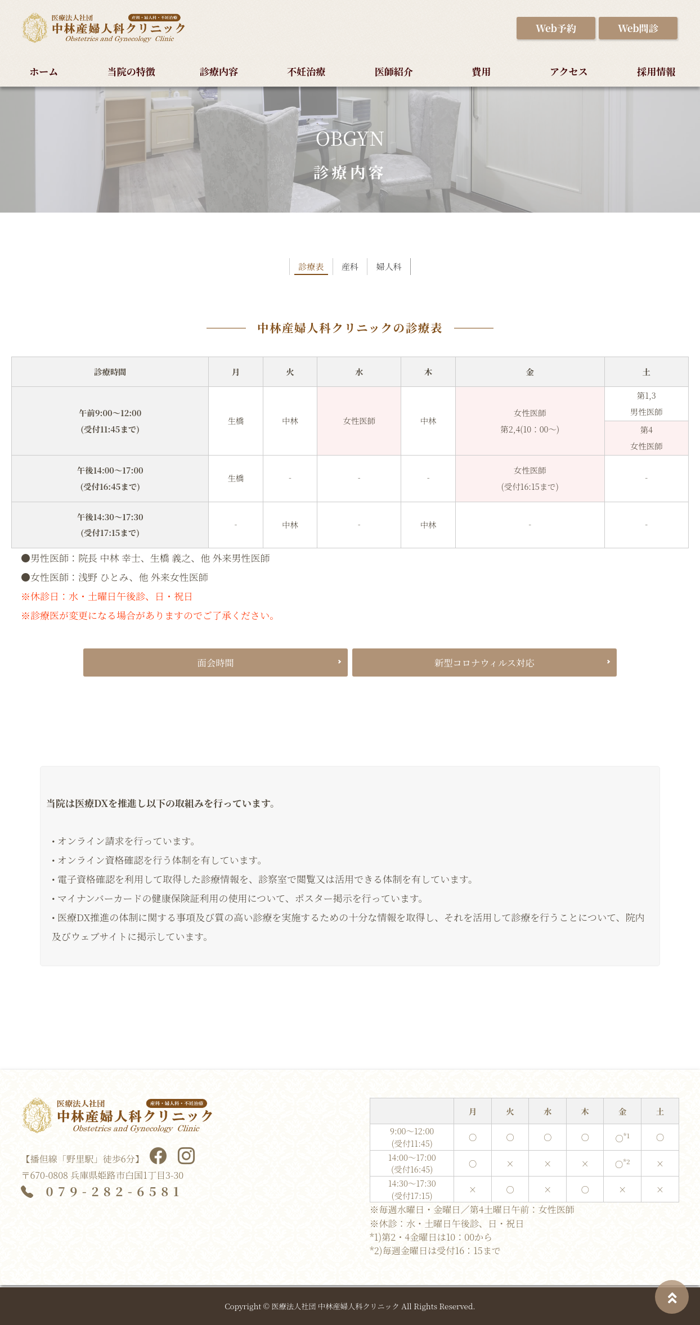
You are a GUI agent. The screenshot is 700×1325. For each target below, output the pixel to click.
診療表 (303, 271)
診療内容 (219, 71)
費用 (481, 71)
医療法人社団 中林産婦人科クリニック (335, 1306)
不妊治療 (306, 71)
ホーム (43, 71)
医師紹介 (394, 71)
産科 (350, 271)
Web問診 (638, 28)
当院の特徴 (131, 71)
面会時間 (215, 666)
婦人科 (397, 271)
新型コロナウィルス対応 (484, 666)
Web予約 (556, 28)
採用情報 (656, 71)
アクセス (569, 71)
